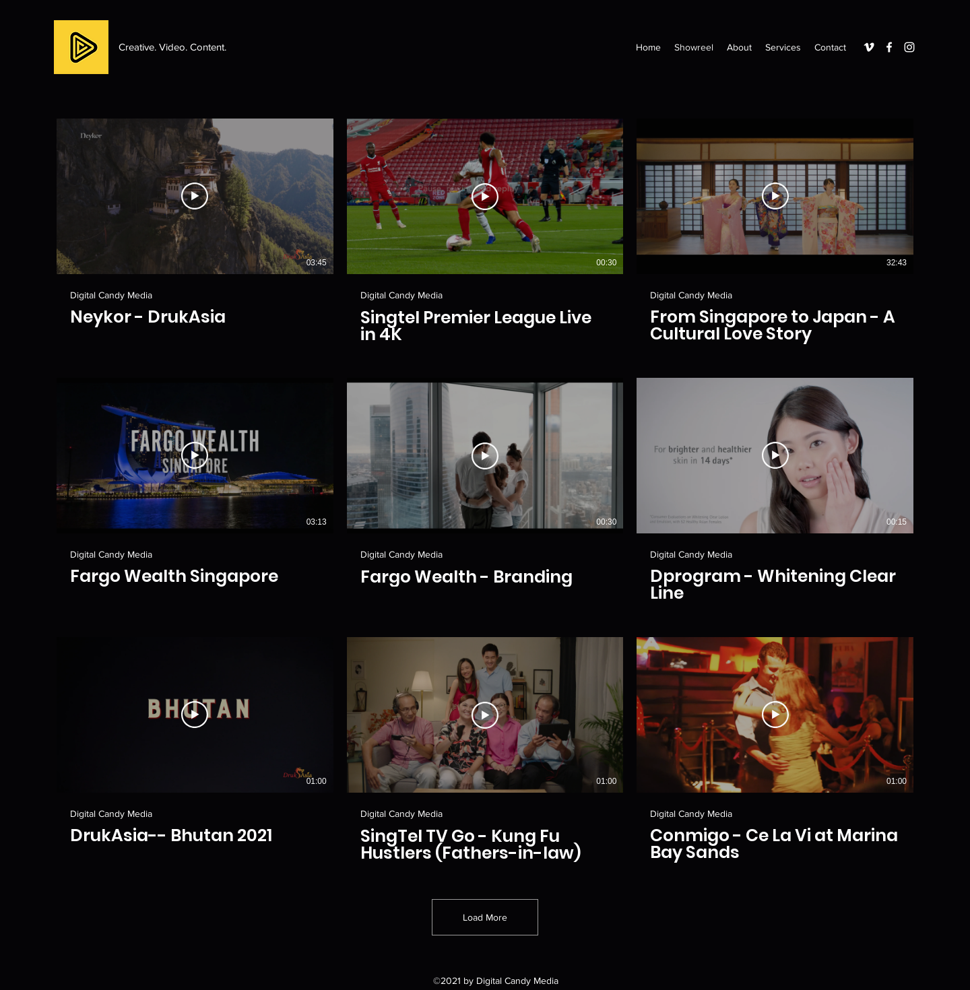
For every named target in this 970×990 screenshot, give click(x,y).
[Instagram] (909, 47)
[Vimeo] (869, 47)
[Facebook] (889, 47)
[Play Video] (194, 196)
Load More (485, 917)
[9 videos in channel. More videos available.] (485, 490)
